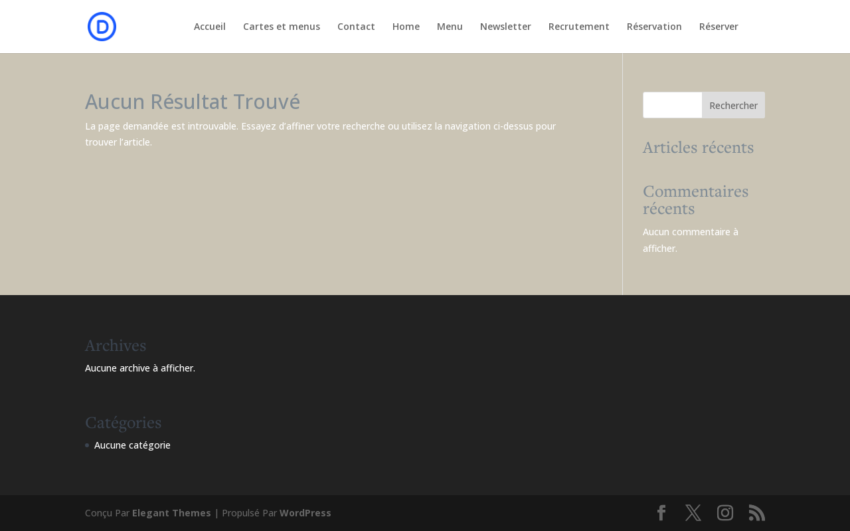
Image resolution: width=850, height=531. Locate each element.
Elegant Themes (171, 512)
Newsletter (505, 27)
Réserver (718, 27)
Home (406, 27)
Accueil (210, 27)
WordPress (305, 512)
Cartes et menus (281, 27)
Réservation (654, 27)
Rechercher (733, 105)
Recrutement (579, 27)
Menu (450, 27)
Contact (356, 27)
